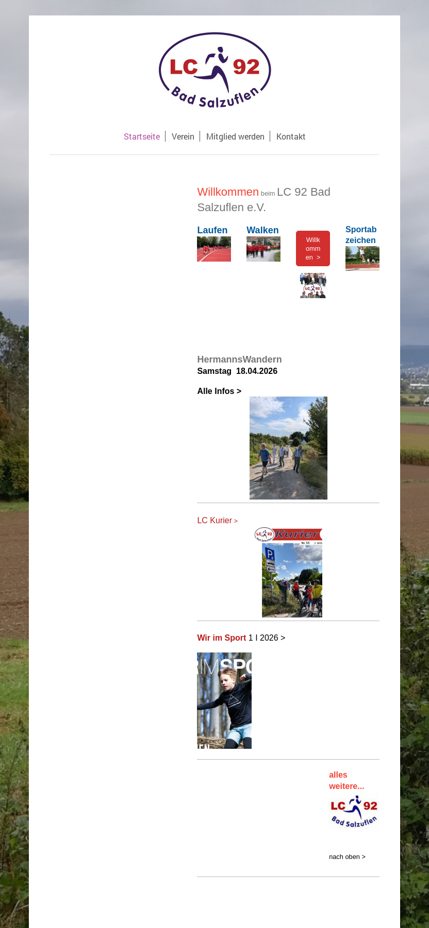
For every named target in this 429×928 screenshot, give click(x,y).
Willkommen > (313, 249)
